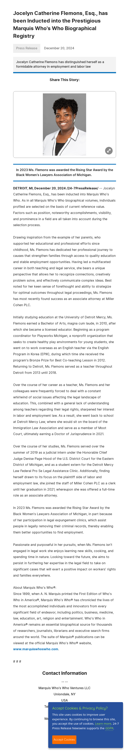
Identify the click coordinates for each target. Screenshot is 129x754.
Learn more (103, 723)
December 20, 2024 (59, 48)
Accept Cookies (64, 739)
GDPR (109, 728)
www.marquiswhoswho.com (35, 649)
